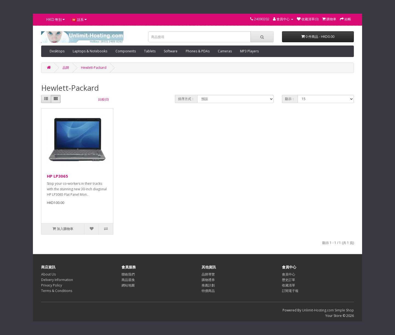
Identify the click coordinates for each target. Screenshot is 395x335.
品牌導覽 (208, 274)
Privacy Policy (51, 285)
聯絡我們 (128, 274)
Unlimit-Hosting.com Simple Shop (328, 310)
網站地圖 (128, 285)
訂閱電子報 (290, 290)
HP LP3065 (57, 176)
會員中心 (288, 274)
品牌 (66, 67)
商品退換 (128, 279)
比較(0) (103, 99)
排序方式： (186, 98)
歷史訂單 (288, 279)
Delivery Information (57, 279)
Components (125, 51)
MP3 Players (249, 51)
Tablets (150, 51)
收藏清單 (288, 285)
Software (170, 51)
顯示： (290, 98)
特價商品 (208, 290)
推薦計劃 (208, 285)
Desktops (57, 51)
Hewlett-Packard (93, 67)
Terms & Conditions (56, 290)
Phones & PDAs (198, 51)
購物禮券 (208, 279)
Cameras (225, 51)
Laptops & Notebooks (90, 51)
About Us (48, 274)
